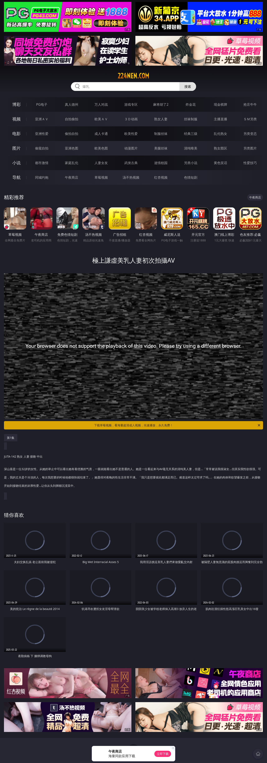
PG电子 (41, 104)
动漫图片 (131, 148)
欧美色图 (101, 148)
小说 (16, 163)
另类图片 (250, 148)
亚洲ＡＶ (41, 119)
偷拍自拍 (71, 133)
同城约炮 (41, 177)
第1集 (10, 438)
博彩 (16, 104)
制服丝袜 (161, 133)
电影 (16, 133)
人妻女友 (101, 163)
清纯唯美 (190, 148)
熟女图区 (220, 148)
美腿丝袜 (161, 148)
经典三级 (190, 133)
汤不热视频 (131, 177)
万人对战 (101, 104)
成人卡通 (101, 133)
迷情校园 (161, 163)
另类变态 (250, 133)
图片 (16, 148)
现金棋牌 (220, 104)
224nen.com (133, 76)
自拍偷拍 (71, 119)
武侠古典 (131, 163)
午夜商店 (71, 177)
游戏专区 (131, 104)
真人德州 (71, 104)
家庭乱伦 (71, 163)
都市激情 (41, 163)
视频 (16, 119)
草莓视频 (101, 177)
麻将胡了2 (160, 104)
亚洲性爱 (41, 133)
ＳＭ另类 (250, 119)
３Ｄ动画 (131, 119)
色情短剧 (190, 177)
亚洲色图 (71, 148)
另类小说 (190, 163)
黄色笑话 (220, 163)
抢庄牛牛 (250, 104)
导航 (16, 177)
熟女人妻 (161, 119)
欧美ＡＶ (101, 119)
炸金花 (191, 104)
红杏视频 (161, 177)
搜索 (187, 86)
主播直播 (220, 119)
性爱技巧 (250, 163)
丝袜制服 (190, 119)
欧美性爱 (131, 133)
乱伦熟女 (220, 133)
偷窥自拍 (41, 148)
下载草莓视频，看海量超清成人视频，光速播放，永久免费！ (177, 425)
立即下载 (163, 754)
